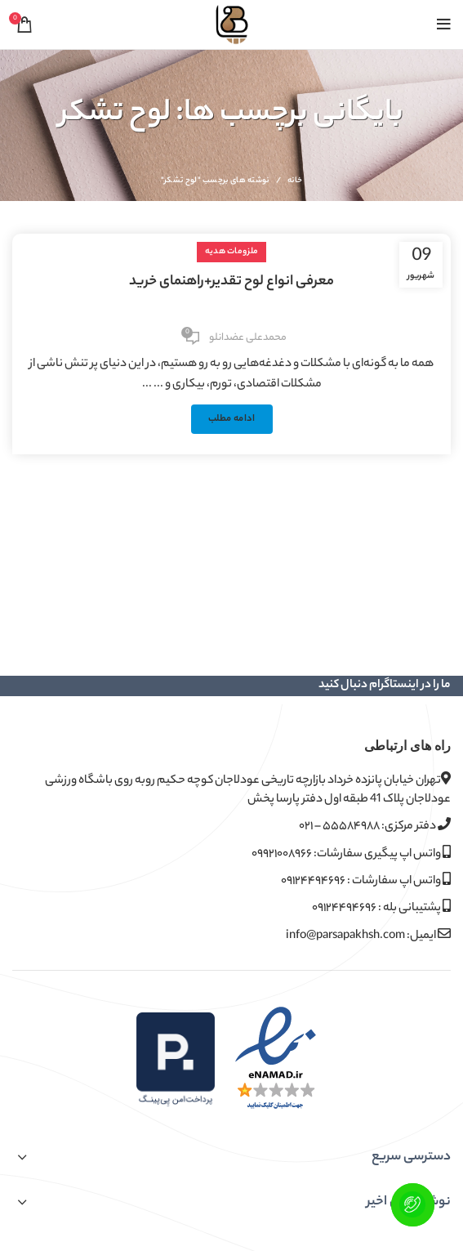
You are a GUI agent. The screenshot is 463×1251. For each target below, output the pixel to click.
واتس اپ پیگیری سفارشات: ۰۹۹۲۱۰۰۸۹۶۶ (351, 854)
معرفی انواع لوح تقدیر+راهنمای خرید (231, 281)
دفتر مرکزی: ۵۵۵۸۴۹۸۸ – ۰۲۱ (375, 826)
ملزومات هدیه (232, 251)
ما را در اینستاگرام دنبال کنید (384, 685)
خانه (294, 181)
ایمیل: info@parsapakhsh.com (368, 936)
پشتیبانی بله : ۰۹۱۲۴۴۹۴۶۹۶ (381, 908)
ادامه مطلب (232, 419)
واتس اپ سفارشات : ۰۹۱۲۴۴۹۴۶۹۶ (366, 881)
